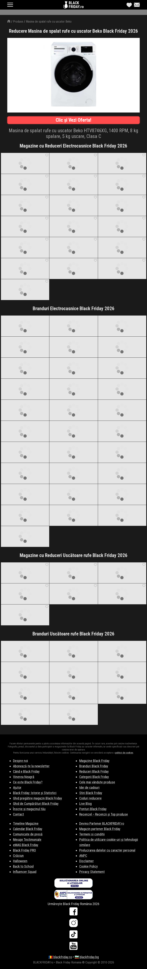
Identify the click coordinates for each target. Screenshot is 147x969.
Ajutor (17, 787)
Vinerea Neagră (23, 777)
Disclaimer (86, 861)
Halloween (20, 861)
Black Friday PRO (24, 850)
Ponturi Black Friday (93, 809)
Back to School (23, 866)
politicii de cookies (124, 752)
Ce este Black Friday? (27, 782)
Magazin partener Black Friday (99, 829)
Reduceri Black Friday (94, 771)
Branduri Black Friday (93, 766)
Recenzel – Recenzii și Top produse (103, 814)
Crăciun (18, 856)
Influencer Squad (24, 872)
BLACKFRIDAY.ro (76, 5)
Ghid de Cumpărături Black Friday (36, 804)
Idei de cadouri (89, 787)
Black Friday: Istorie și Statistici (34, 793)
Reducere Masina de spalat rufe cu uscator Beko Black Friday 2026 (73, 31)
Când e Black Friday (26, 771)
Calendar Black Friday (27, 829)
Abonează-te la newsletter (31, 766)
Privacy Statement (92, 872)
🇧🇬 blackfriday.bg (87, 957)
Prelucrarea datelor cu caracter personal (107, 850)
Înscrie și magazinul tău (29, 809)
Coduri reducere (90, 798)
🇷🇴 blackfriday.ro (60, 957)
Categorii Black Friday (94, 777)
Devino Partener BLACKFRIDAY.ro (101, 823)
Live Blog (85, 804)
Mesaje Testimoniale (27, 840)
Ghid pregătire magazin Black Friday (37, 798)
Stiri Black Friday (90, 793)
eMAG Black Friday (25, 845)
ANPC (83, 856)
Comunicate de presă (27, 834)
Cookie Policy (88, 866)
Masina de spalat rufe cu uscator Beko (49, 21)
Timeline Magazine (25, 823)
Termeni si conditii (92, 834)
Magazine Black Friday (94, 761)
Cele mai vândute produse (97, 782)
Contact (18, 814)
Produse (18, 21)
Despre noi (20, 761)
